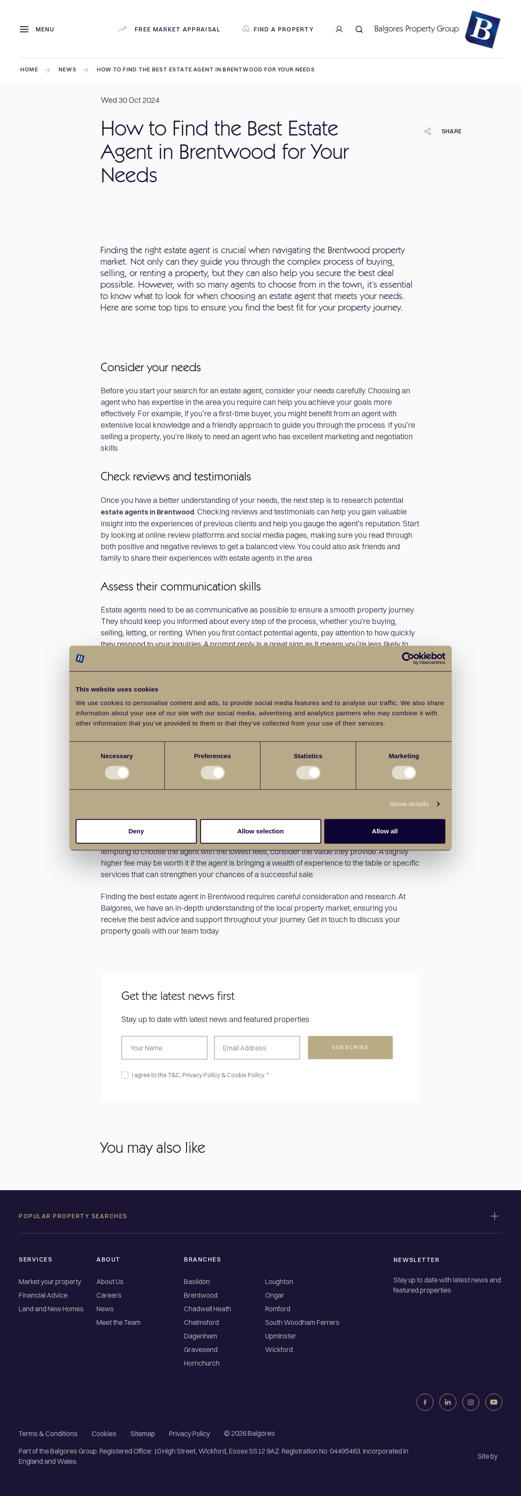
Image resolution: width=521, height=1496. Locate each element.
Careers (109, 1295)
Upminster (280, 1336)
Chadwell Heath (207, 1308)
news (76, 70)
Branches (202, 1259)
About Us (110, 1281)
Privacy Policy (201, 1074)
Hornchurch (202, 1363)
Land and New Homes (51, 1308)
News (105, 1308)
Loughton (279, 1281)
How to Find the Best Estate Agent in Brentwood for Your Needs (224, 70)
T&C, (174, 1074)
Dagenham (200, 1336)
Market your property (50, 1281)
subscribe (350, 1047)
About (108, 1259)
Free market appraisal (169, 29)
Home (36, 70)
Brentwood (201, 1295)
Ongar (274, 1295)
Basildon (197, 1281)
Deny (136, 831)
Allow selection (260, 831)
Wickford (279, 1349)
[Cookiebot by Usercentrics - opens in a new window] (408, 658)
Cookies (104, 1433)
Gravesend (201, 1349)
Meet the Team (118, 1322)
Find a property (278, 29)
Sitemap (142, 1433)
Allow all (385, 831)
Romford (277, 1308)
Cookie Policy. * (248, 1074)
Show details (409, 803)
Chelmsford (201, 1322)
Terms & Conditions (48, 1433)
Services (35, 1259)
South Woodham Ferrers (302, 1322)
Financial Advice (43, 1295)
